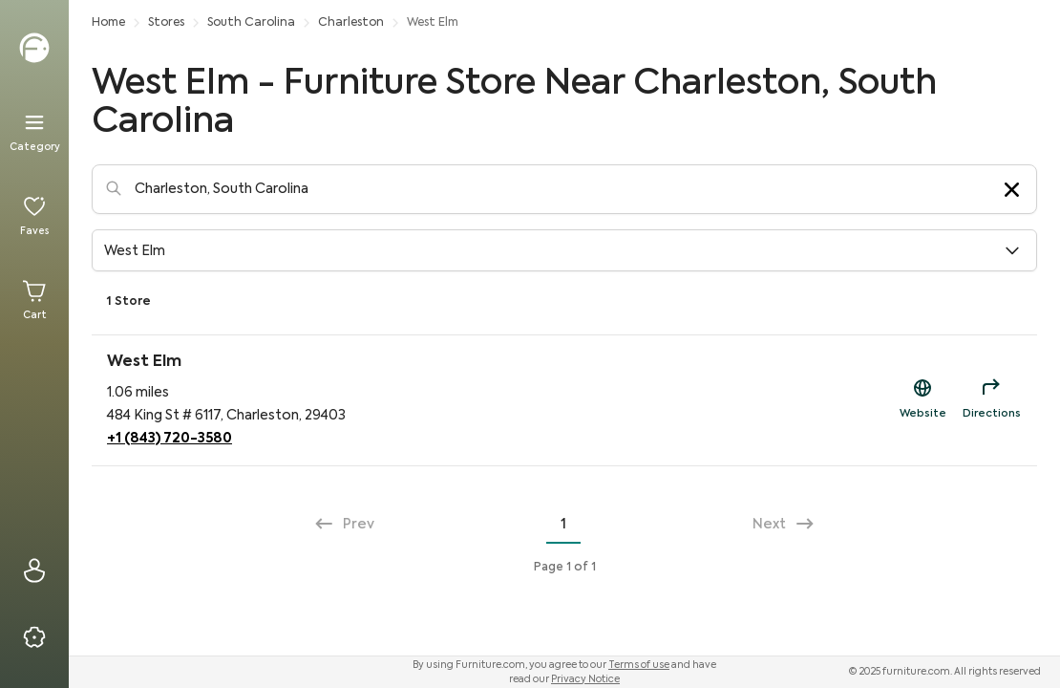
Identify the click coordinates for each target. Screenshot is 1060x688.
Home (108, 23)
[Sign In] (34, 570)
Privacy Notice (585, 679)
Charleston (351, 23)
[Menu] (34, 132)
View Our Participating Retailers (926, 302)
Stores (166, 23)
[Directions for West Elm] (991, 400)
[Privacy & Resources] (34, 637)
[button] (564, 250)
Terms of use (638, 665)
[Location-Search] (564, 189)
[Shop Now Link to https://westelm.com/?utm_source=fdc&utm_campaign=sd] (922, 400)
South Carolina (251, 23)
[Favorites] (34, 216)
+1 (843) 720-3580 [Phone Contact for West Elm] (169, 438)
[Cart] (34, 300)
